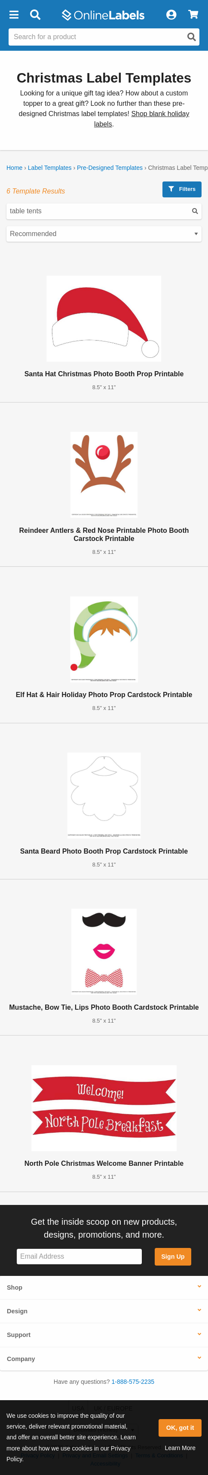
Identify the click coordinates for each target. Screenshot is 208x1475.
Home (14, 167)
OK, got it (180, 1427)
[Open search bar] (35, 15)
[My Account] (171, 15)
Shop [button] (14, 1287)
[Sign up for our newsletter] (79, 1257)
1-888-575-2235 (133, 1381)
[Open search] (191, 37)
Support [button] (19, 1334)
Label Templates (50, 167)
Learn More (180, 1447)
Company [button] (21, 1358)
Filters (182, 189)
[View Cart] (193, 15)
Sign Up (172, 1256)
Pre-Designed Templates (110, 167)
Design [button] (17, 1311)
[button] (13, 15)
